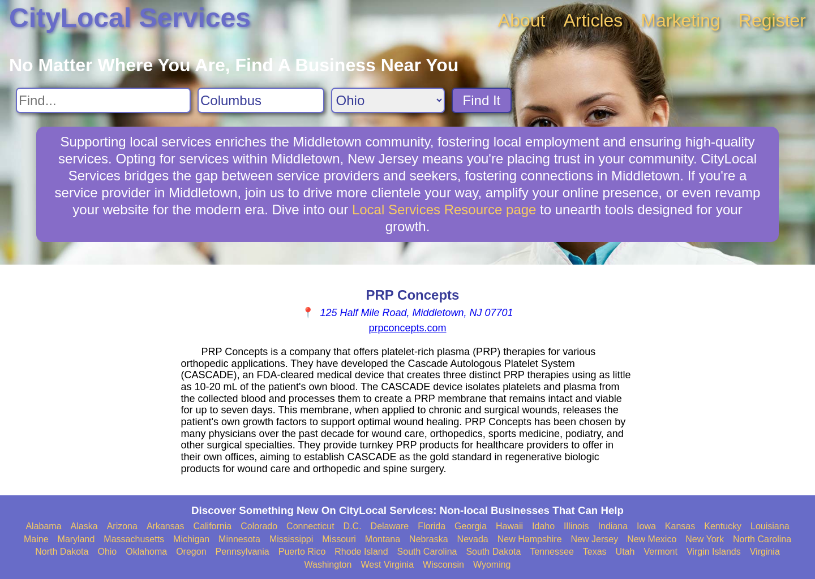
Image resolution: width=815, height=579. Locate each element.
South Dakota (493, 551)
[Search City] (261, 100)
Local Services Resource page (444, 209)
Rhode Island (361, 551)
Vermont (660, 551)
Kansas (680, 526)
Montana (382, 539)
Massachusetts (134, 539)
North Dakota (61, 551)
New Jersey (595, 539)
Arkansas (166, 526)
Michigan (191, 539)
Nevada (472, 539)
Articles (593, 20)
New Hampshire (529, 539)
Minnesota (239, 539)
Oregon (191, 551)
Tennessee (551, 551)
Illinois (576, 526)
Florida (431, 526)
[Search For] (103, 100)
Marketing (680, 20)
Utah (625, 551)
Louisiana (770, 526)
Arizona (122, 526)
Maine (36, 539)
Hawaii (509, 526)
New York (704, 539)
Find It (482, 100)
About (522, 20)
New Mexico (651, 539)
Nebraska (428, 539)
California (213, 526)
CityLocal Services (130, 18)
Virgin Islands (714, 551)
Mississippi (291, 539)
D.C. (353, 526)
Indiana (613, 526)
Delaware (390, 526)
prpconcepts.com (407, 328)
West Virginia (387, 564)
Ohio (107, 551)
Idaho (543, 526)
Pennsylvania (242, 551)
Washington (327, 564)
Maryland (76, 539)
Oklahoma (146, 551)
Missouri (339, 539)
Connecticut (310, 526)
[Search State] (388, 100)
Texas (595, 551)
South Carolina (427, 551)
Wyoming (492, 564)
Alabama (43, 526)
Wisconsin (443, 564)
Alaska (84, 526)
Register (772, 20)
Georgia (470, 526)
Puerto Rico (302, 551)
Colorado (259, 526)
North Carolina (762, 539)
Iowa (646, 526)
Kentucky (722, 526)
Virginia (765, 551)
